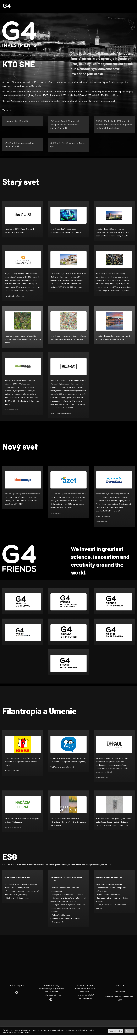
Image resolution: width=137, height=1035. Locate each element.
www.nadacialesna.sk (13, 827)
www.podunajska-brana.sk (60, 413)
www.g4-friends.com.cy (102, 100)
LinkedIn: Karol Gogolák (16, 121)
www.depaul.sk (102, 777)
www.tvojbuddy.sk (67, 767)
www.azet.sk (55, 513)
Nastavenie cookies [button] (115, 1031)
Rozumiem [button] (129, 1031)
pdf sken (123, 765)
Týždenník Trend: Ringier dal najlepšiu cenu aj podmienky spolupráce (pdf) (64, 124)
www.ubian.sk (101, 521)
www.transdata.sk (103, 516)
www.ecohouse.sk (12, 410)
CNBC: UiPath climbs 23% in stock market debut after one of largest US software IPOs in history (114, 126)
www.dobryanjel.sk (12, 770)
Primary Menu (133, 7)
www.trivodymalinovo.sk (14, 296)
